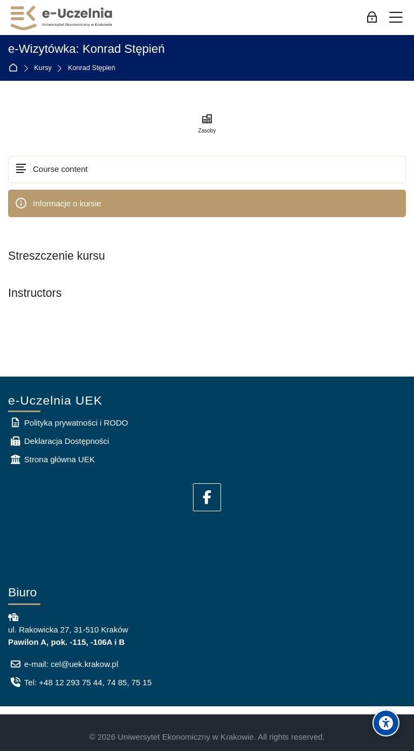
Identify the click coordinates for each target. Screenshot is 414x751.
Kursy (43, 68)
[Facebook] (207, 497)
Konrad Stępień (91, 68)
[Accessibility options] (385, 723)
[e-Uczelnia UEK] (62, 17)
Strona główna (15, 68)
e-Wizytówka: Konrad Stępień (86, 49)
